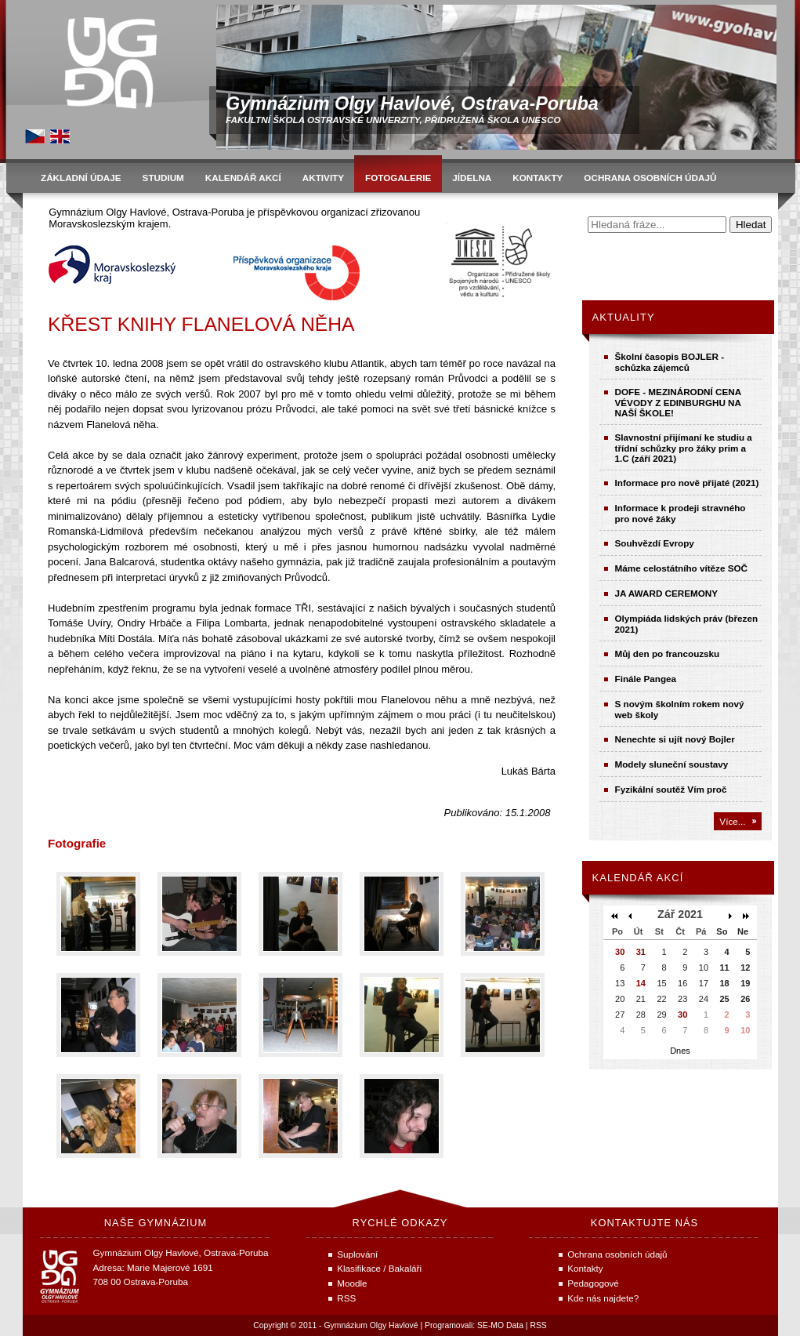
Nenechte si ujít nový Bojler (675, 739)
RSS (538, 1325)
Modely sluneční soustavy (672, 764)
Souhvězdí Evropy (654, 543)
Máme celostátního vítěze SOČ (681, 568)
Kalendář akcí (638, 878)
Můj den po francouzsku (667, 653)
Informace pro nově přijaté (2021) (687, 482)
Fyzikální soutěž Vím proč (671, 789)
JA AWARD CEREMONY (667, 593)
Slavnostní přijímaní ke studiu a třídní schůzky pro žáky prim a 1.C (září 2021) (683, 447)
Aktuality (623, 317)
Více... (732, 821)
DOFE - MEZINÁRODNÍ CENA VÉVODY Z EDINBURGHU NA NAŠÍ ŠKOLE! (678, 402)
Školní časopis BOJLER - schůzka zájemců (670, 361)
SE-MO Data (500, 1325)
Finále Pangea (646, 678)
